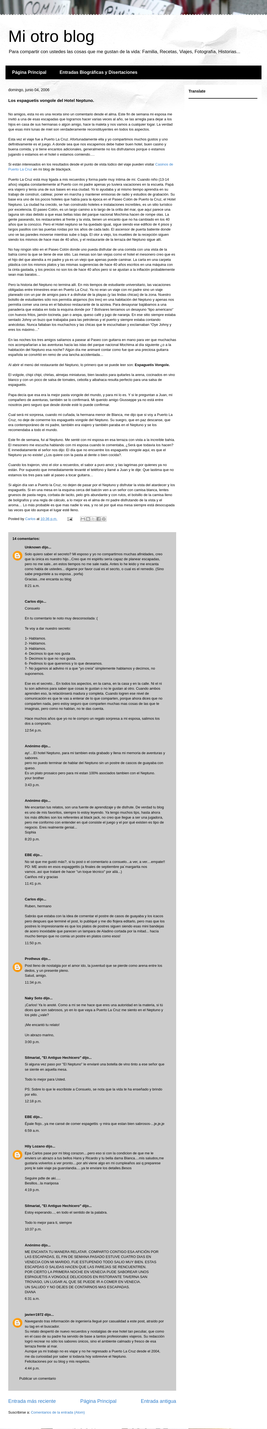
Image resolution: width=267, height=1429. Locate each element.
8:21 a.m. (32, 586)
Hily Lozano (35, 1146)
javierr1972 (34, 1314)
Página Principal (29, 72)
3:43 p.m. (32, 785)
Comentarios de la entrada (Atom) (58, 1412)
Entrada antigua (158, 1401)
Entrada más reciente (32, 1401)
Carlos (30, 601)
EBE (28, 855)
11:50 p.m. (33, 943)
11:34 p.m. (33, 982)
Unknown (33, 547)
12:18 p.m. (33, 1101)
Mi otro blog (51, 36)
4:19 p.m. (32, 1190)
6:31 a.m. (32, 1299)
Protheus (32, 959)
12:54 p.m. (33, 730)
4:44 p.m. (32, 1368)
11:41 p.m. (33, 883)
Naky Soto (33, 998)
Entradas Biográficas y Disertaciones (98, 72)
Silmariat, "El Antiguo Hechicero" (53, 1057)
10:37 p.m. (33, 1229)
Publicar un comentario (37, 1378)
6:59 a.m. (32, 1130)
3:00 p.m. (32, 1042)
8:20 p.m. (32, 839)
